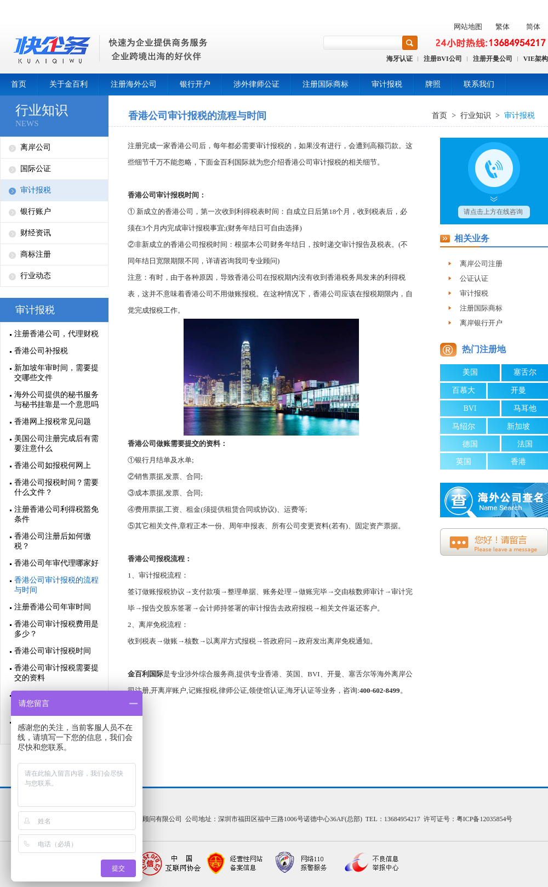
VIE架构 (535, 59)
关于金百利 (68, 84)
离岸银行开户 (481, 323)
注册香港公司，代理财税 (56, 334)
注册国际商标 (325, 84)
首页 (18, 84)
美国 (470, 372)
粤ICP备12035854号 (484, 819)
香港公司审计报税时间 (52, 651)
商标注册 (35, 254)
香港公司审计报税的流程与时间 (56, 585)
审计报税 (387, 84)
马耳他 (524, 408)
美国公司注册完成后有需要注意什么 (56, 443)
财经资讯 (35, 233)
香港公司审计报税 (156, 195)
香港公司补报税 (41, 351)
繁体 (502, 26)
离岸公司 (35, 147)
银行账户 (35, 211)
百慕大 (463, 390)
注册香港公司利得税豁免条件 (56, 514)
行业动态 (35, 276)
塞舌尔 (524, 372)
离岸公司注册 (481, 263)
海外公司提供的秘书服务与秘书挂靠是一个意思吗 (56, 400)
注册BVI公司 (442, 59)
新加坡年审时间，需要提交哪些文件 (56, 373)
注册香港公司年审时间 (52, 607)
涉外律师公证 (256, 84)
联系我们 (479, 84)
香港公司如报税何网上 (52, 465)
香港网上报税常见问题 (52, 421)
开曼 (518, 390)
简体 (533, 26)
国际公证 (35, 169)
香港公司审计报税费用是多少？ (56, 629)
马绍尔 (463, 426)
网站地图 (468, 26)
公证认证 (474, 278)
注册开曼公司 (492, 59)
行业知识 (41, 110)
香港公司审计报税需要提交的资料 (56, 673)
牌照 (433, 84)
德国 (470, 444)
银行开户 (195, 84)
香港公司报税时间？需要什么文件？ (56, 487)
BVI (469, 408)
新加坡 (518, 426)
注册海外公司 (134, 84)
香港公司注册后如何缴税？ (52, 541)
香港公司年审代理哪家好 (56, 563)
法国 (525, 444)
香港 (518, 461)
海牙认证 (399, 59)
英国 (463, 461)
